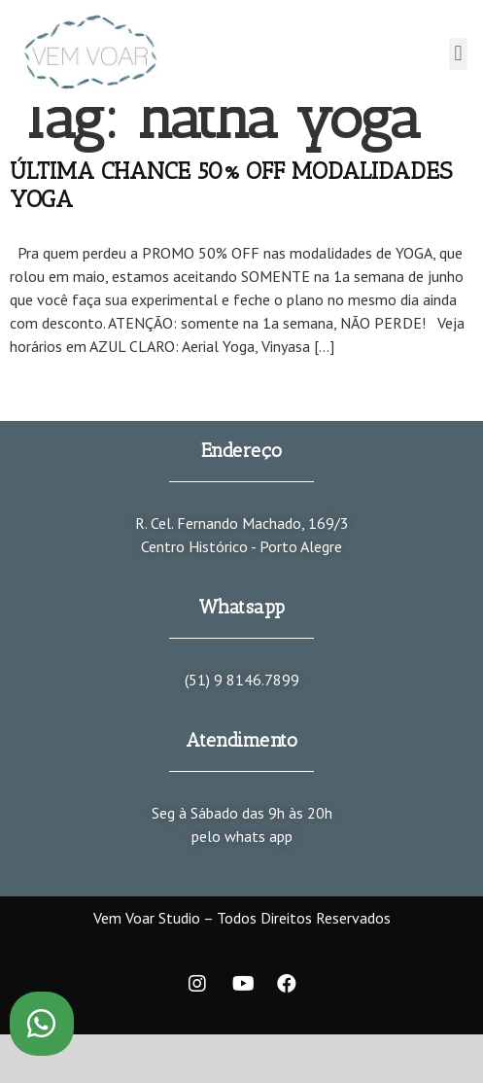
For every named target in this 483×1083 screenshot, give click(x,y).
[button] (458, 54)
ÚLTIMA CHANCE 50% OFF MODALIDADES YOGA (231, 185)
